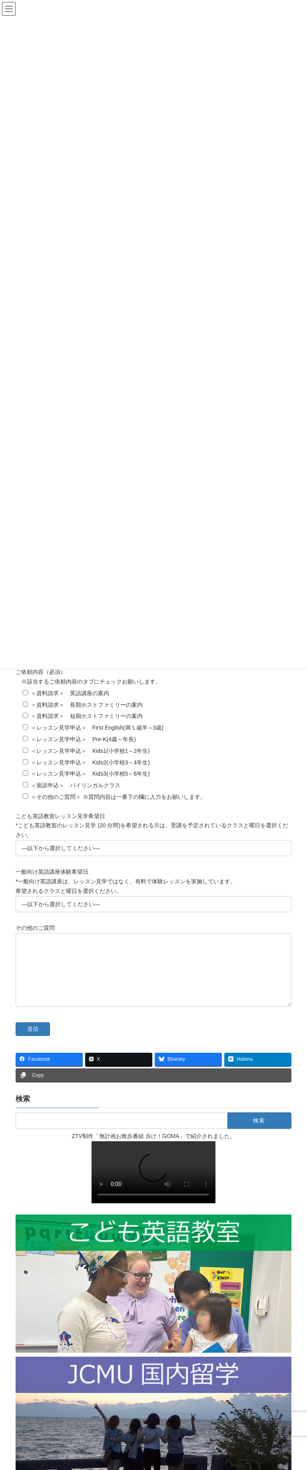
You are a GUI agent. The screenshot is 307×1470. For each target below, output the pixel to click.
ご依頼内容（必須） (41, 673)
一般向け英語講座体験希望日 (52, 873)
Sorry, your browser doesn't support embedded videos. (153, 1185)
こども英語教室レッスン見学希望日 (60, 817)
